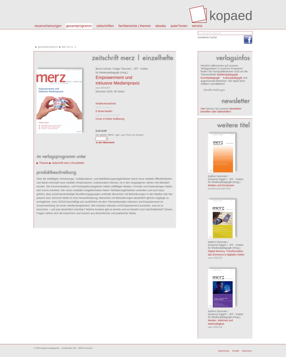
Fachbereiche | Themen (134, 26)
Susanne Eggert (217, 179)
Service (197, 26)
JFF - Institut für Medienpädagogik (225, 181)
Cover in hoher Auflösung (110, 118)
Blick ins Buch (103, 107)
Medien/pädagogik (227, 74)
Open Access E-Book (108, 115)
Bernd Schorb (103, 68)
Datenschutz (223, 351)
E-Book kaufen (104, 111)
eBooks (160, 26)
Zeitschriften (105, 26)
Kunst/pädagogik (210, 77)
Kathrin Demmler (217, 176)
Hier (203, 108)
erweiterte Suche (207, 37)
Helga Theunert (122, 68)
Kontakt (235, 351)
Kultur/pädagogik (232, 77)
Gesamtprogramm (79, 26)
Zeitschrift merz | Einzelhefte (68, 162)
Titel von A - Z (69, 46)
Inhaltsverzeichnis (106, 103)
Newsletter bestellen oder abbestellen (221, 110)
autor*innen (179, 26)
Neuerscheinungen (47, 26)
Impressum (247, 351)
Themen (44, 162)
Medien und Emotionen (221, 185)
